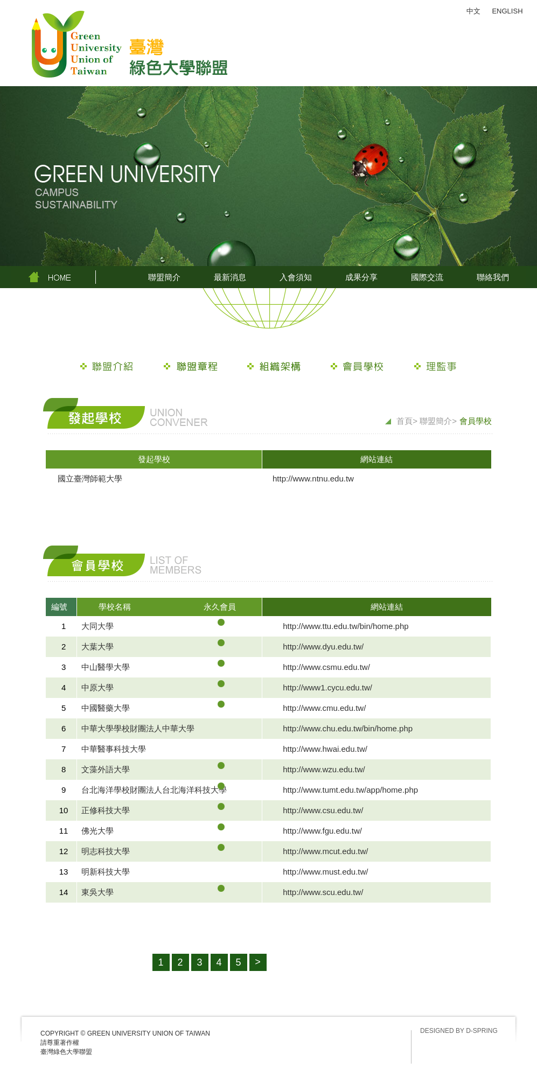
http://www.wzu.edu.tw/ (324, 769)
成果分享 (361, 277)
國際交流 (427, 277)
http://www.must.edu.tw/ (325, 871)
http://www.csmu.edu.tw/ (326, 667)
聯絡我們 (493, 277)
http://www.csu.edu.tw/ (323, 810)
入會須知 (296, 277)
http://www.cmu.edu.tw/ (324, 707)
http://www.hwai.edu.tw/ (325, 748)
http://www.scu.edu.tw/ (323, 892)
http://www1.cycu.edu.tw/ (327, 687)
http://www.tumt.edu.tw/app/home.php (350, 789)
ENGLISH (507, 11)
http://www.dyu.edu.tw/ (323, 646)
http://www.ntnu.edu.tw (313, 478)
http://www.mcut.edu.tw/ (325, 851)
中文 (473, 11)
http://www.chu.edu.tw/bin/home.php (348, 728)
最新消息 (230, 277)
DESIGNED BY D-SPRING (459, 1031)
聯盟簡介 (164, 277)
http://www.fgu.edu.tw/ (322, 830)
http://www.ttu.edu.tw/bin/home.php (345, 626)
